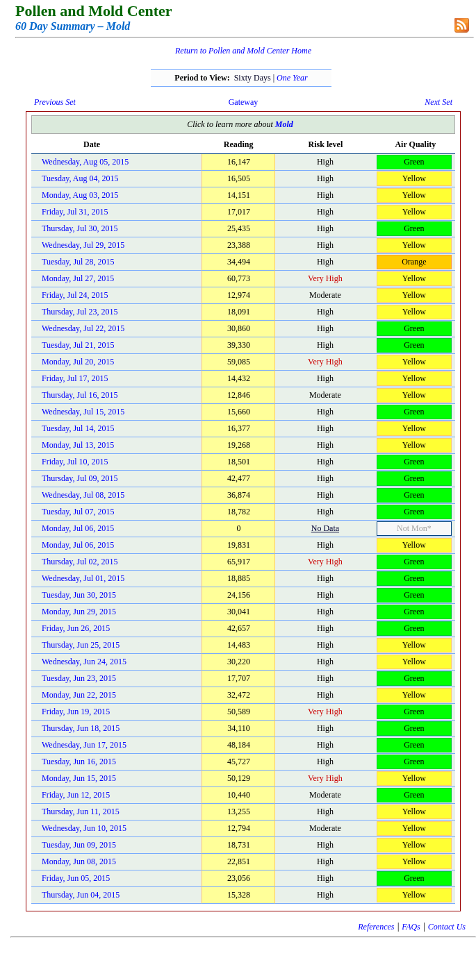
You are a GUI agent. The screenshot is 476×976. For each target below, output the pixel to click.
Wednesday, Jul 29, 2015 (83, 245)
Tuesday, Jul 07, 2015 (78, 511)
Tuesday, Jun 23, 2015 (79, 678)
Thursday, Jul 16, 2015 (80, 395)
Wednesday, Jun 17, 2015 (84, 745)
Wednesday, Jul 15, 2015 (83, 412)
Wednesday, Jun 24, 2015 (84, 661)
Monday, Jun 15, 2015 (79, 778)
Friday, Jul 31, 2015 (75, 212)
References (376, 927)
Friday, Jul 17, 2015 (75, 378)
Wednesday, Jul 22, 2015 (83, 328)
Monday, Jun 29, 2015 (79, 611)
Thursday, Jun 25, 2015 (81, 645)
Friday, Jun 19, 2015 (76, 711)
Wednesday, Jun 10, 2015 (84, 828)
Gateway (243, 102)
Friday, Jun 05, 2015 (76, 878)
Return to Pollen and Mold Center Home (243, 51)
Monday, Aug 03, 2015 (80, 195)
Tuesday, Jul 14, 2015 (78, 428)
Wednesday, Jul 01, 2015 (83, 578)
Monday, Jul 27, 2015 (78, 278)
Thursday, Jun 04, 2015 (81, 895)
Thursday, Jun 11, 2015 (81, 811)
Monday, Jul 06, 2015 (78, 528)
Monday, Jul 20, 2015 (78, 362)
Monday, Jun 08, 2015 (79, 861)
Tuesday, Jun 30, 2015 (79, 595)
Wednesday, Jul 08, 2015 (83, 495)
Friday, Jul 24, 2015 (75, 295)
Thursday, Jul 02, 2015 (80, 561)
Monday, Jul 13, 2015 (78, 445)
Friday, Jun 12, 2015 (76, 795)
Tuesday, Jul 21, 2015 (78, 345)
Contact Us (447, 927)
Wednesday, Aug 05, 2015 (85, 162)
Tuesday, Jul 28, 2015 (78, 262)
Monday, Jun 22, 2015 (79, 695)
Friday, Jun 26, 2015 (76, 628)
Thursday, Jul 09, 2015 (80, 478)
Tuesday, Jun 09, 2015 (79, 845)
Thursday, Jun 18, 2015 (81, 728)
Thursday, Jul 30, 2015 (80, 228)
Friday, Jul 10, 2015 (75, 461)
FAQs (411, 927)
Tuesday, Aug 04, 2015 (80, 178)
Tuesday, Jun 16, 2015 (79, 761)
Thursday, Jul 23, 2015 (80, 312)
